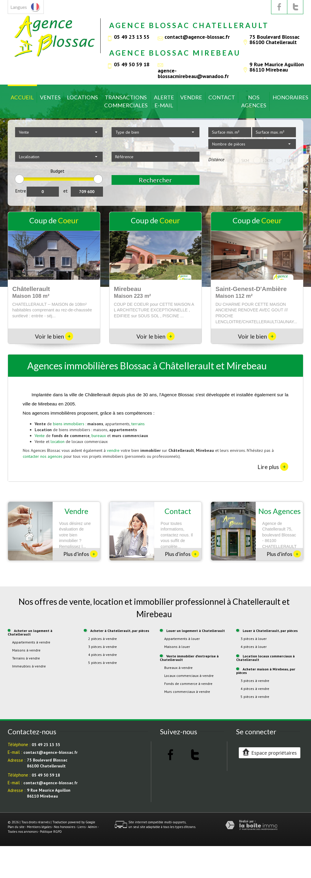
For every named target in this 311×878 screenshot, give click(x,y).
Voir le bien (54, 336)
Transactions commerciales (126, 101)
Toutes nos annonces (23, 832)
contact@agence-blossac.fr (197, 36)
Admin (92, 827)
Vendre (191, 97)
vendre (113, 450)
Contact (221, 97)
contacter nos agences (42, 456)
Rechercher (155, 180)
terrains (138, 423)
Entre (20, 191)
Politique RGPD (51, 832)
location (58, 441)
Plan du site (16, 827)
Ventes (50, 97)
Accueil (22, 97)
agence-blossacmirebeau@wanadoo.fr (193, 73)
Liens (82, 827)
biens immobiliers (68, 423)
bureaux (98, 435)
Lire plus (272, 467)
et (65, 191)
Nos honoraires (64, 827)
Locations (82, 97)
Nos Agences (253, 101)
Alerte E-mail (164, 101)
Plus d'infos (80, 553)
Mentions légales (39, 827)
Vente (40, 435)
